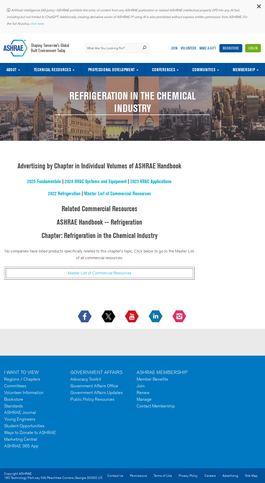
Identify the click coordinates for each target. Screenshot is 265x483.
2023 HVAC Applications (151, 181)
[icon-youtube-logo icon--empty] (132, 317)
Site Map (251, 475)
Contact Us (115, 475)
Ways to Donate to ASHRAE (30, 432)
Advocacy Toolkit (85, 379)
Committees (15, 385)
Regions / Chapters (22, 379)
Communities (203, 69)
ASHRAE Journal (20, 412)
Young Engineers (19, 419)
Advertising (230, 475)
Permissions (138, 475)
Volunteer (188, 48)
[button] (258, 7)
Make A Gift (208, 48)
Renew (143, 392)
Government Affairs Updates (96, 392)
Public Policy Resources (92, 399)
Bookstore (231, 48)
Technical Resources (52, 69)
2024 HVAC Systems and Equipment (96, 181)
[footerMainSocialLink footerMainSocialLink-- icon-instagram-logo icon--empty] (179, 317)
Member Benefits (152, 379)
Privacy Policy (188, 475)
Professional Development (111, 69)
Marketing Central (20, 439)
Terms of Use (163, 475)
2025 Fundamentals (44, 181)
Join (174, 48)
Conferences (163, 69)
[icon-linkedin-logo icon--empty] (156, 317)
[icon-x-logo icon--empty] (108, 317)
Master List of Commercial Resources (117, 193)
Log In (253, 48)
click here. (37, 23)
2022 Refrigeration (64, 193)
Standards (13, 405)
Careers (210, 475)
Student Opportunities (24, 425)
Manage (144, 399)
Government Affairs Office (94, 385)
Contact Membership (156, 405)
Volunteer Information (24, 392)
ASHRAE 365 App (21, 445)
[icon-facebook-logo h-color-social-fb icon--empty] (85, 317)
